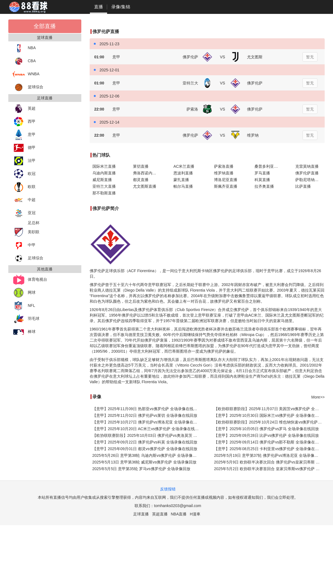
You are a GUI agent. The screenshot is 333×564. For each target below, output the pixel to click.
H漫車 (195, 514)
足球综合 (27, 258)
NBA (24, 48)
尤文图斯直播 (144, 186)
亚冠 (24, 213)
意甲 (24, 135)
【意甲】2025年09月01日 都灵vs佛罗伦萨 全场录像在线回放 (144, 449)
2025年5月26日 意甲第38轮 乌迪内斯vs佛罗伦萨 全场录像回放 (146, 455)
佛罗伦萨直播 (307, 173)
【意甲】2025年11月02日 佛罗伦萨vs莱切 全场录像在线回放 (144, 415)
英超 (24, 108)
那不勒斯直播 (104, 193)
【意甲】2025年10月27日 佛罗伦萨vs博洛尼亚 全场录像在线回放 (147, 422)
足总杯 (33, 222)
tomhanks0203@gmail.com (177, 505)
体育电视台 (29, 280)
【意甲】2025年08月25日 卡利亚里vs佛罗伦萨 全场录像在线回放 (269, 449)
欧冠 (24, 174)
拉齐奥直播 (264, 186)
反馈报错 (168, 489)
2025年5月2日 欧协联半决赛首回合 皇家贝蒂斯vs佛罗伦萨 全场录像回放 (269, 469)
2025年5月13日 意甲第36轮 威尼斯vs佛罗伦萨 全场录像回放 (144, 462)
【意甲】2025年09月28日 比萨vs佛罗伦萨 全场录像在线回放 (266, 435)
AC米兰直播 (183, 166)
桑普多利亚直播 (268, 166)
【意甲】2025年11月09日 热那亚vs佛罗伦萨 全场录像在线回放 (146, 409)
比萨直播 (303, 186)
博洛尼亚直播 (225, 179)
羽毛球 (25, 319)
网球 (24, 293)
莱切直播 (140, 166)
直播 (98, 6)
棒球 (24, 332)
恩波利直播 (183, 173)
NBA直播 (178, 514)
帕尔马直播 (183, 186)
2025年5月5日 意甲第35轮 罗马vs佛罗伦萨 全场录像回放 (141, 469)
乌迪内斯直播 (104, 173)
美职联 (25, 232)
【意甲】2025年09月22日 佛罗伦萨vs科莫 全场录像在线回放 (144, 442)
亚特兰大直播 (104, 186)
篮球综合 (27, 87)
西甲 (24, 122)
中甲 (24, 245)
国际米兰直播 (104, 166)
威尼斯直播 (102, 179)
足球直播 (141, 514)
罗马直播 (262, 173)
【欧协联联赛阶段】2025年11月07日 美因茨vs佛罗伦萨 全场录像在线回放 (269, 409)
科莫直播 (262, 179)
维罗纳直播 (223, 173)
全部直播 (45, 26)
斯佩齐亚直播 (225, 186)
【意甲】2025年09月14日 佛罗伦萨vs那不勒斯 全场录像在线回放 (269, 442)
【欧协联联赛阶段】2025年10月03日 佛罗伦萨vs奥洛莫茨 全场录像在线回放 (147, 435)
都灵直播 (140, 179)
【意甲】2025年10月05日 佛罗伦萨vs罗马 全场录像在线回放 (266, 429)
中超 (24, 200)
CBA (24, 61)
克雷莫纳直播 (307, 166)
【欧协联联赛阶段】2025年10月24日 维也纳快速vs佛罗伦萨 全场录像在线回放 (269, 422)
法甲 (24, 161)
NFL (23, 306)
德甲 (24, 148)
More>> (318, 397)
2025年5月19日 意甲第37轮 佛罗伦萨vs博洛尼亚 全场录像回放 (268, 455)
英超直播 (160, 514)
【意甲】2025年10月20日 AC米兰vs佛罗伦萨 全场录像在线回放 (147, 429)
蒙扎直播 (181, 179)
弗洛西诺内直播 (146, 173)
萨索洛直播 (223, 166)
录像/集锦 (120, 6)
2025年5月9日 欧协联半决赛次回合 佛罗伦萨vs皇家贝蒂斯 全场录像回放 (269, 462)
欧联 (24, 187)
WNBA (25, 74)
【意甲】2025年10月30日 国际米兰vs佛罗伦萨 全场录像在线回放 (269, 415)
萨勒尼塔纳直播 (308, 179)
